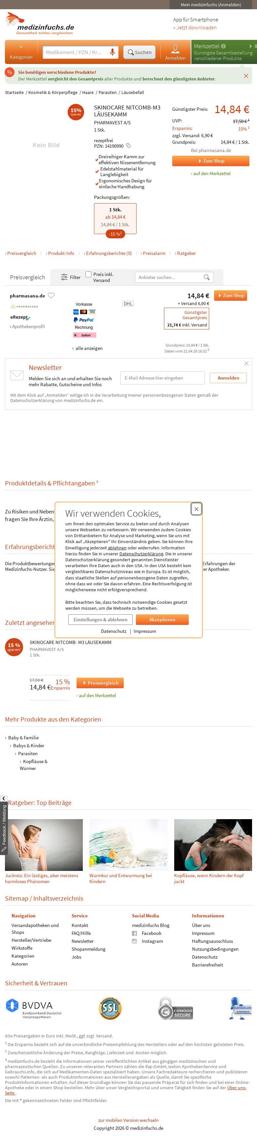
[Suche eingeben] (75, 52)
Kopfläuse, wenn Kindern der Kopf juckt (208, 878)
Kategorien (21, 52)
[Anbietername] (169, 277)
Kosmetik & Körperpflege (53, 92)
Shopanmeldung (89, 949)
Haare (88, 92)
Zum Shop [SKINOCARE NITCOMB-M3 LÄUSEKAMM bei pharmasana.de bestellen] (229, 295)
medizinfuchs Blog (151, 925)
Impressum (145, 631)
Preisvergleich (21, 253)
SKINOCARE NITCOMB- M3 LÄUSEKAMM (71, 642)
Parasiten (108, 92)
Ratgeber (186, 253)
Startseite (14, 92)
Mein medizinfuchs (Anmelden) (211, 5)
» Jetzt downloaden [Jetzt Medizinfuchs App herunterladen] (195, 27)
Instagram (147, 941)
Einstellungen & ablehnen (100, 619)
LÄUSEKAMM (110, 114)
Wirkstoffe (22, 948)
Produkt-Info (61, 253)
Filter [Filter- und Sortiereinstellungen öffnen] (70, 277)
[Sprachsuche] (112, 52)
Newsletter (83, 941)
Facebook (146, 933)
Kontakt (80, 925)
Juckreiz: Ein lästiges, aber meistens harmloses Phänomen (41, 878)
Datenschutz (113, 631)
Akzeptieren (162, 619)
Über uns (201, 925)
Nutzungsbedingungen (215, 949)
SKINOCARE (109, 107)
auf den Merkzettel (97, 695)
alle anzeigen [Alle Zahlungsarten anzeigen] (89, 348)
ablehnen (117, 548)
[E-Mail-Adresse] (162, 377)
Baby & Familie (23, 737)
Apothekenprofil (28, 326)
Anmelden (175, 52)
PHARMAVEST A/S (112, 122)
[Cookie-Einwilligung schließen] (196, 509)
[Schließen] (246, 75)
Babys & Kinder (28, 745)
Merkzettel (206, 46)
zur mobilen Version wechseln (128, 1120)
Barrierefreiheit (207, 965)
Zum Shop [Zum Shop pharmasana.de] (198, 161)
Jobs (76, 957)
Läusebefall (132, 92)
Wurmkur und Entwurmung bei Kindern (120, 878)
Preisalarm (154, 253)
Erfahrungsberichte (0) (109, 253)
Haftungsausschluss (212, 941)
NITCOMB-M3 (143, 107)
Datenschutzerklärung (141, 554)
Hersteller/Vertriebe (31, 940)
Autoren (20, 964)
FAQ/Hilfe (81, 933)
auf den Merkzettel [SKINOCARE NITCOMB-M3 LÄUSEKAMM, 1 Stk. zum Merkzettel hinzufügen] (212, 173)
